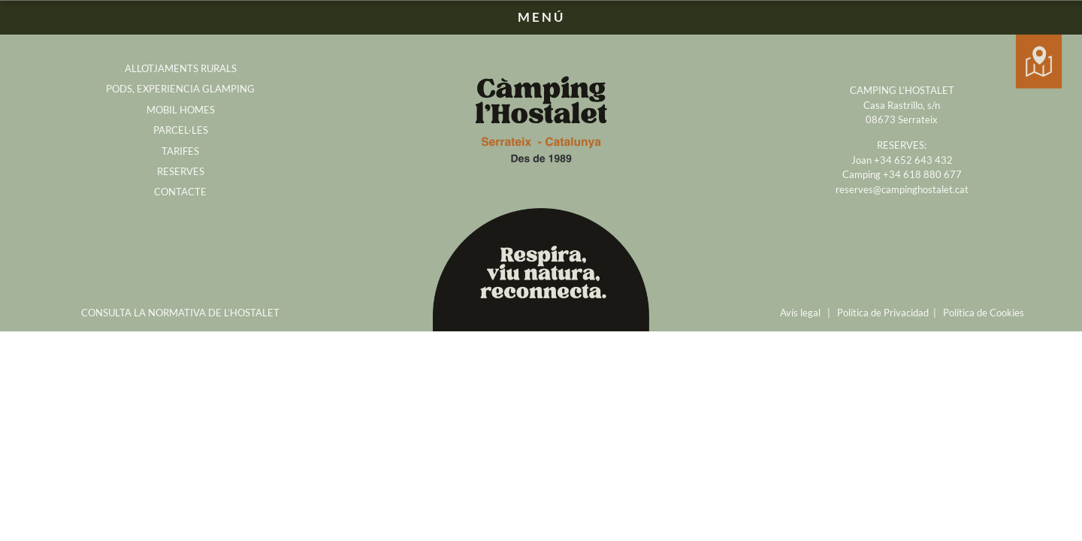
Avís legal (800, 313)
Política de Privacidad (883, 313)
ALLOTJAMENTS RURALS (181, 68)
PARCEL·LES (180, 130)
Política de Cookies (983, 313)
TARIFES (180, 151)
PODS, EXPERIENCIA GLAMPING (180, 89)
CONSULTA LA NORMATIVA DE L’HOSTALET (180, 313)
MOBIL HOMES (181, 110)
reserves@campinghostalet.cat (902, 189)
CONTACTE (180, 192)
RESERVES (180, 171)
